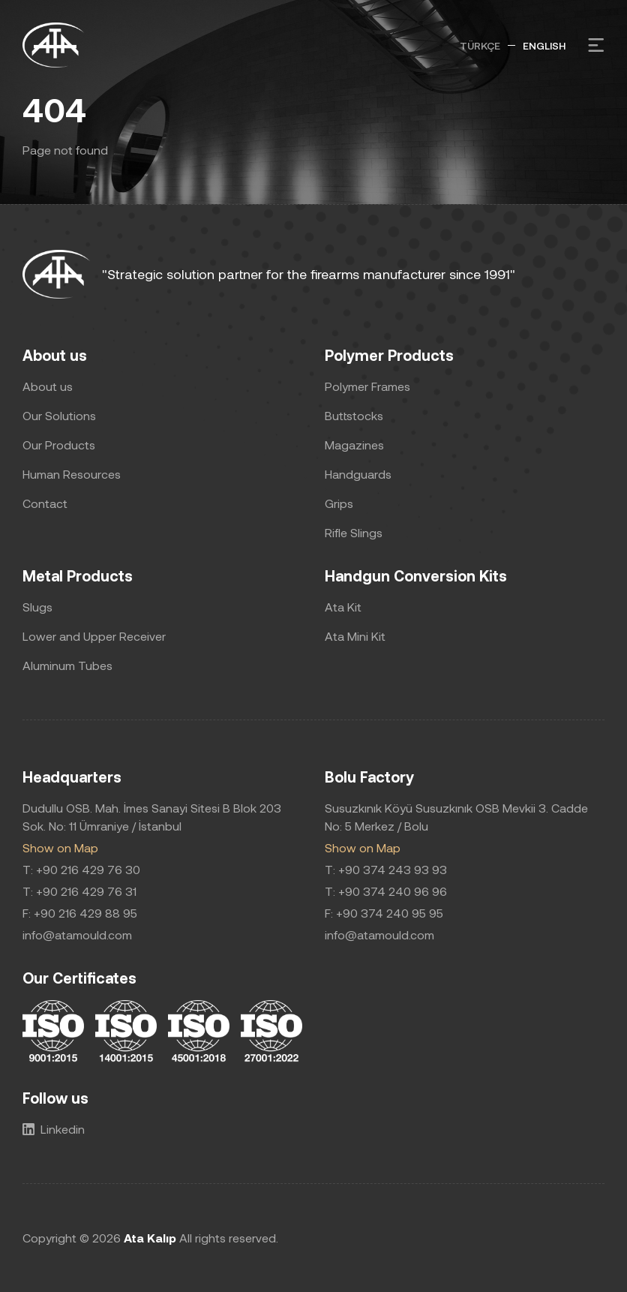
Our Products (58, 444)
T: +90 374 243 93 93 (386, 869)
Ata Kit (343, 606)
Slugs (37, 606)
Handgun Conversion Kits (416, 575)
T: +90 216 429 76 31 (79, 891)
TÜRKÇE (480, 45)
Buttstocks (354, 415)
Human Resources (71, 474)
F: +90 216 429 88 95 (79, 913)
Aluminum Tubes (67, 665)
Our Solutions (59, 415)
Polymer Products (389, 355)
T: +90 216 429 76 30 (81, 869)
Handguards (358, 474)
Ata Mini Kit (355, 636)
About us (54, 355)
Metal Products (77, 575)
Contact (45, 503)
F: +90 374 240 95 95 (384, 913)
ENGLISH (544, 45)
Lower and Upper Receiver (94, 636)
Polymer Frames (367, 386)
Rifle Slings (353, 532)
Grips (339, 503)
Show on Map (60, 847)
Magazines (354, 444)
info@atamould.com (77, 934)
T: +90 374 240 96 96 (386, 891)
